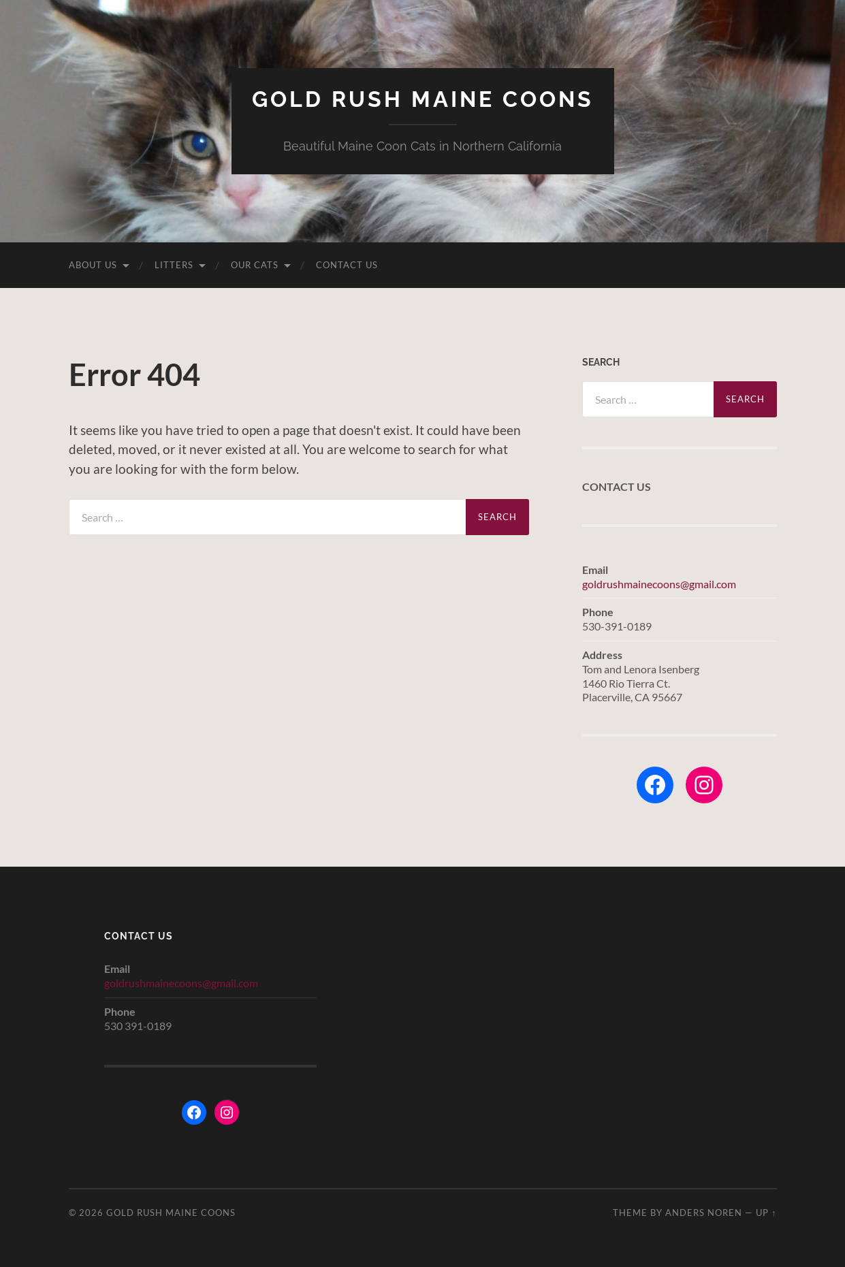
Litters (174, 264)
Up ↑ (766, 1212)
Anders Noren (703, 1212)
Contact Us (347, 264)
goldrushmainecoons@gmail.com (659, 583)
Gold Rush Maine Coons (423, 99)
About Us (93, 264)
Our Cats (254, 264)
